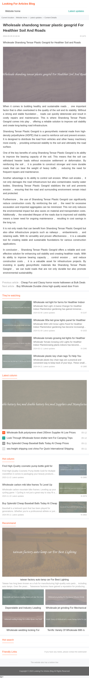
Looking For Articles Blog (18, 3)
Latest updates (76, 11)
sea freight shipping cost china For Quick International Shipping (40, 448)
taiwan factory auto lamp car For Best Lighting (44, 579)
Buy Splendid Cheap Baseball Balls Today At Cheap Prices (38, 443)
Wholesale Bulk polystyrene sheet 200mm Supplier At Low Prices (41, 432)
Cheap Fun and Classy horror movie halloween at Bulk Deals (53, 282)
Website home (12, 11)
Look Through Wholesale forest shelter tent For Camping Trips (40, 438)
